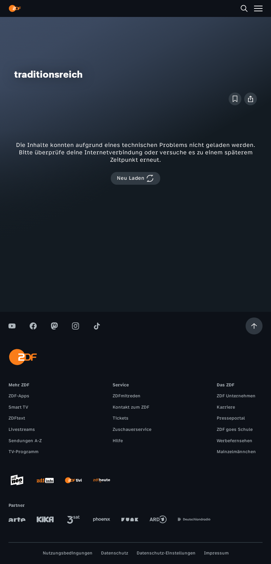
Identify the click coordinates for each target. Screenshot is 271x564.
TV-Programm (23, 451)
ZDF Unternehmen (236, 395)
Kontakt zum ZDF (131, 407)
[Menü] (258, 8)
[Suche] (244, 8)
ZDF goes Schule (235, 429)
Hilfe (118, 440)
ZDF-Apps (18, 395)
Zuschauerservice (132, 429)
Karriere (226, 407)
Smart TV (18, 407)
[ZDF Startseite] (14, 8)
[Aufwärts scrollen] (254, 325)
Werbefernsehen (234, 440)
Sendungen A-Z (25, 440)
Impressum (216, 553)
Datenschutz (114, 553)
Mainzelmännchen (236, 451)
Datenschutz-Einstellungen (166, 553)
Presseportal (231, 418)
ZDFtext (16, 418)
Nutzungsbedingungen (67, 553)
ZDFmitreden (126, 395)
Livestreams (21, 429)
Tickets (120, 418)
